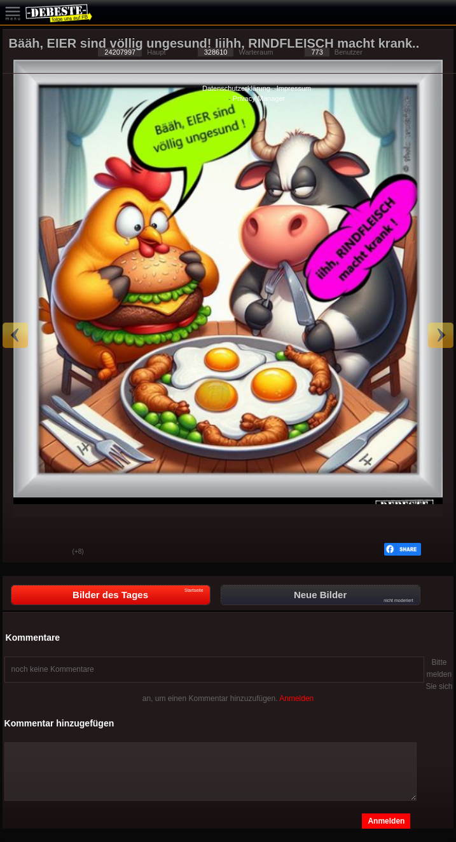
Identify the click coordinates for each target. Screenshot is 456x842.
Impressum (294, 88)
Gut (22, 552)
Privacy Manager (259, 98)
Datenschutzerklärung (236, 88)
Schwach (53, 552)
